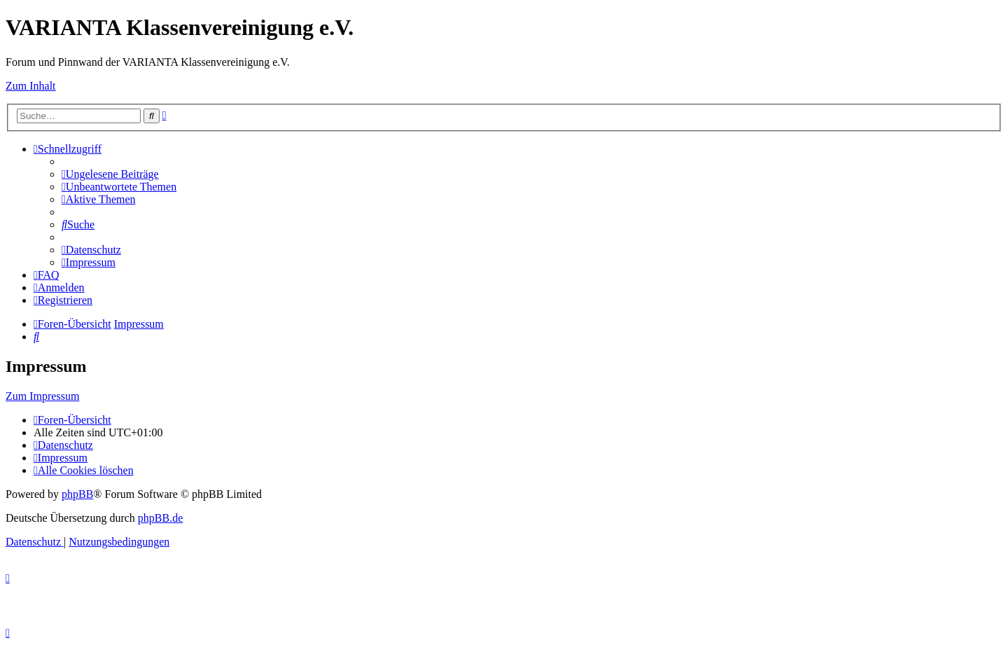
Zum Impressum (42, 396)
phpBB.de (160, 518)
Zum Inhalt (31, 86)
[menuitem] (110, 174)
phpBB (77, 494)
